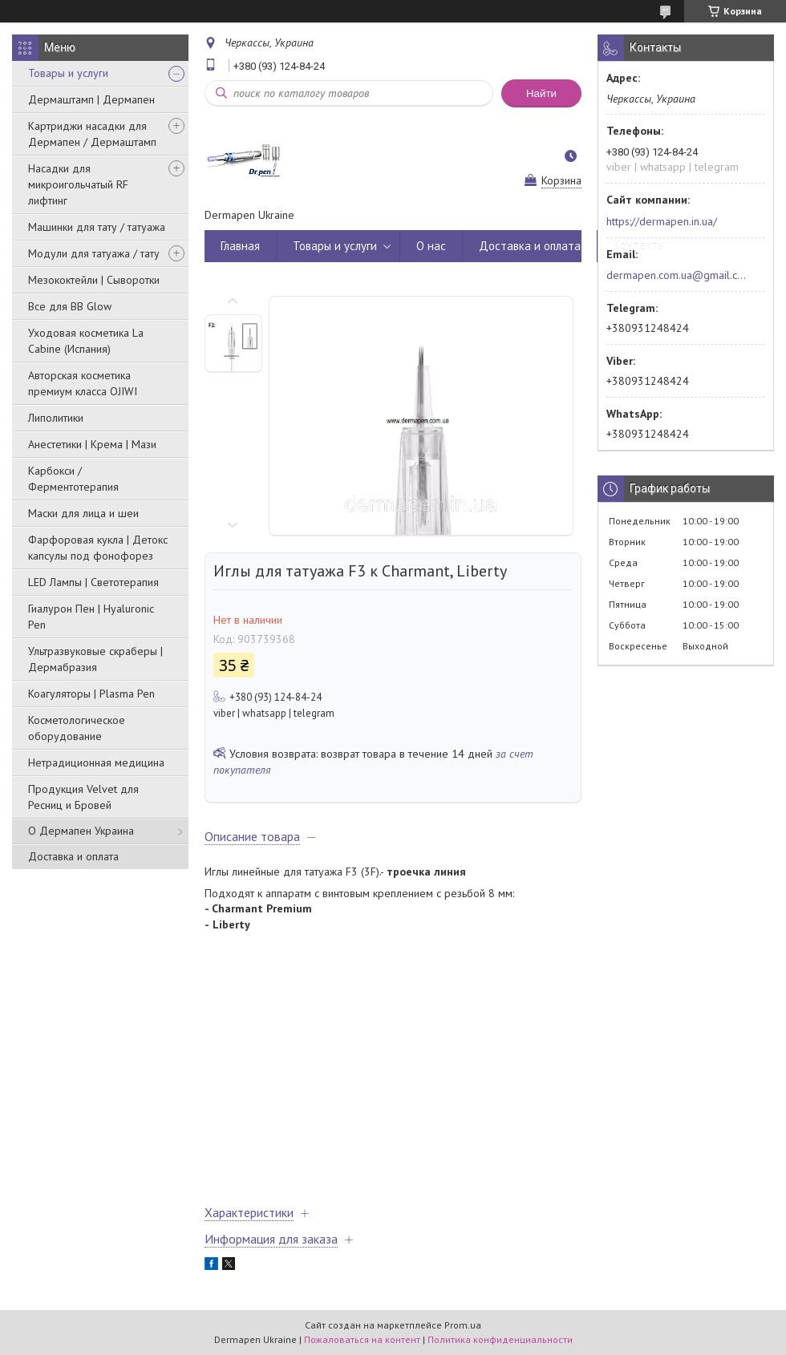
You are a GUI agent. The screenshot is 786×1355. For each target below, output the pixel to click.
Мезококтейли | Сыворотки (94, 280)
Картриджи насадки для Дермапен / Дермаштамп (92, 134)
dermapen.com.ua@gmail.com (676, 275)
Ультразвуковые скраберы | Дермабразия (95, 659)
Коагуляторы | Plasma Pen (91, 693)
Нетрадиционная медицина (96, 762)
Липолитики (55, 418)
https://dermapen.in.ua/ (661, 221)
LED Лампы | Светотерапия (93, 582)
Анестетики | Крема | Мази (92, 444)
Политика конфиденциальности (500, 1339)
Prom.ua (462, 1325)
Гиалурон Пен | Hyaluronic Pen (91, 616)
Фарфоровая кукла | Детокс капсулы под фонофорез (98, 547)
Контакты (639, 246)
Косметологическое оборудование (76, 728)
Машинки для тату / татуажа (96, 227)
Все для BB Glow (69, 306)
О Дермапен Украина (81, 830)
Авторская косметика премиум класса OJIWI (82, 383)
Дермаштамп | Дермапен (91, 99)
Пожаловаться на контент (362, 1339)
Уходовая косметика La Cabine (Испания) (86, 341)
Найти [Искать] (541, 93)
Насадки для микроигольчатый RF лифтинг (78, 184)
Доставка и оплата (73, 856)
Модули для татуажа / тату (94, 253)
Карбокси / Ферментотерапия (73, 478)
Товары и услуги (68, 73)
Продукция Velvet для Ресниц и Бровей (83, 797)
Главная (240, 246)
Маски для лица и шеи (83, 513)
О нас (431, 246)
